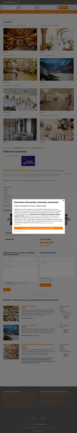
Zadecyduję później (19, 231)
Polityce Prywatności (54, 218)
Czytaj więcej (17, 224)
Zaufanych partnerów (35, 216)
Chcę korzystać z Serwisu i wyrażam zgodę (38, 228)
